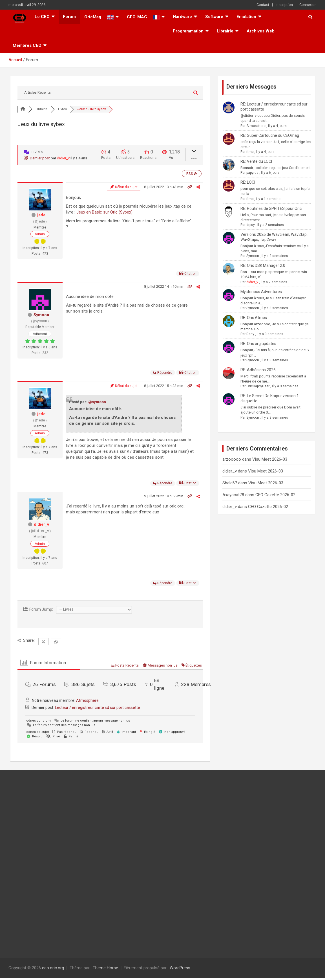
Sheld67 (229, 482)
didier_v (63, 158)
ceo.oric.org (53, 967)
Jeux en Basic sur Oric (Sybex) (104, 212)
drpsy (250, 225)
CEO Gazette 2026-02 (275, 494)
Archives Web (261, 31)
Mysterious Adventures (261, 291)
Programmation (188, 31)
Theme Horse (105, 967)
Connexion (308, 5)
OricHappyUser (257, 386)
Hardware (182, 16)
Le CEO (42, 16)
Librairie (225, 31)
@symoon (97, 402)
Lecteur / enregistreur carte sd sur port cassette (97, 707)
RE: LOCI (247, 182)
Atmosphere (87, 700)
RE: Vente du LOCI (256, 161)
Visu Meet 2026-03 (269, 459)
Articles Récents (37, 92)
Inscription (284, 5)
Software (214, 16)
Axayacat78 (233, 494)
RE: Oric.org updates (258, 343)
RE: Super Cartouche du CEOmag (269, 135)
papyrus (252, 173)
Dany (250, 334)
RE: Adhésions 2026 (258, 370)
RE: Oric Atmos (253, 317)
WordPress (180, 967)
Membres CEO (27, 45)
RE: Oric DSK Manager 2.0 (262, 265)
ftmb (249, 152)
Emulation (246, 16)
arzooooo (231, 459)
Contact (263, 5)
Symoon (41, 315)
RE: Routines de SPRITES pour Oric (271, 208)
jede (41, 215)
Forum (69, 16)
